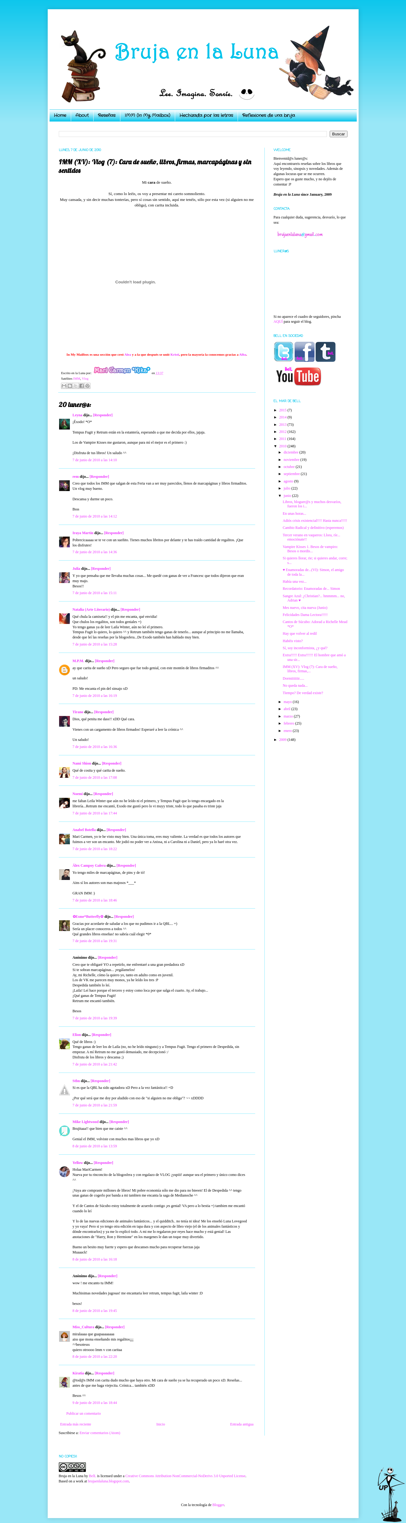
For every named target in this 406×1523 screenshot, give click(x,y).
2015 (283, 410)
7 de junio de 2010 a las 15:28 (95, 644)
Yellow (78, 1163)
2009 (283, 740)
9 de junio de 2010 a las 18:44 (95, 1403)
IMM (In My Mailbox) (147, 115)
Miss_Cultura (83, 1327)
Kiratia (78, 1373)
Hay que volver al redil (300, 633)
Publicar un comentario (83, 1413)
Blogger (218, 1505)
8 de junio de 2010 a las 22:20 (95, 1356)
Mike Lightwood (86, 1122)
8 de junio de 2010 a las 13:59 (95, 1146)
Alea (127, 354)
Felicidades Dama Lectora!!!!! (305, 615)
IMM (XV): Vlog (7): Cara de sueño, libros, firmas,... (310, 669)
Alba (242, 354)
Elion (77, 1035)
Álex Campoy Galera (89, 865)
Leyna (77, 415)
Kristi (175, 354)
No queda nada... (295, 685)
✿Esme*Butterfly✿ (88, 916)
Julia (76, 568)
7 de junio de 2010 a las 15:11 (95, 593)
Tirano (78, 712)
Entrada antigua (242, 1424)
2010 (283, 446)
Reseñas (106, 115)
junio (287, 496)
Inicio (160, 1424)
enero (288, 731)
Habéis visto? (293, 641)
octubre (289, 467)
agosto (288, 481)
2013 (283, 424)
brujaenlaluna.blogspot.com (108, 1481)
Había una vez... (295, 581)
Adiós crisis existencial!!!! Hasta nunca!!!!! (315, 520)
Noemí (78, 794)
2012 (283, 432)
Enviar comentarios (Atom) (100, 1433)
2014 (283, 417)
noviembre (291, 460)
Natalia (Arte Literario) (91, 609)
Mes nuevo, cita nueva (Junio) (305, 608)
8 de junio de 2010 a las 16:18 (95, 1259)
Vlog (85, 378)
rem (76, 476)
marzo (288, 716)
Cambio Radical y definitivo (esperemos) (313, 528)
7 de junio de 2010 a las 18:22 (95, 849)
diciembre (291, 452)
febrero (289, 723)
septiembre (292, 474)
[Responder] (103, 415)
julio (287, 488)
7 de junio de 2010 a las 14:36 (95, 552)
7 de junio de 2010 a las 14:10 (95, 460)
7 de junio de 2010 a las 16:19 (95, 696)
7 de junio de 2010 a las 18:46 (95, 900)
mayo (288, 702)
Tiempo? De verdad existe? (303, 693)
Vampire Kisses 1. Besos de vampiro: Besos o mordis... (310, 549)
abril (287, 709)
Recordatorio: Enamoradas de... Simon (311, 588)
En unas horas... (294, 513)
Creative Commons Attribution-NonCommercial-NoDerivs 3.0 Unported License (185, 1476)
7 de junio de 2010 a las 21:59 (95, 1105)
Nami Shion (82, 763)
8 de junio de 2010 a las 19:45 (95, 1311)
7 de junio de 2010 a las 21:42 (95, 1064)
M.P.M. (78, 661)
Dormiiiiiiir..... (293, 678)
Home (60, 115)
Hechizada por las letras (206, 115)
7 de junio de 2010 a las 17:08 (95, 777)
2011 (283, 439)
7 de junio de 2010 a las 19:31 (95, 941)
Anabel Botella (84, 830)
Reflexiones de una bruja (268, 115)
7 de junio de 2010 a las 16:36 (95, 747)
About (82, 115)
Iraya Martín (83, 533)
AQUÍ (278, 321)
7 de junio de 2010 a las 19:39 (95, 1018)
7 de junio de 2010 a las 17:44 (95, 813)
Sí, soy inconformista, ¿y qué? (305, 648)
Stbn (76, 1081)
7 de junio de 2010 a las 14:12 (95, 516)
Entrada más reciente (75, 1424)
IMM (76, 378)
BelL (92, 1476)
